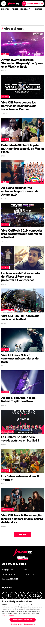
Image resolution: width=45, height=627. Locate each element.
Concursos (37, 9)
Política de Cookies (8, 615)
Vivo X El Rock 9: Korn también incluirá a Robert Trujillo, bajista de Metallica (22, 519)
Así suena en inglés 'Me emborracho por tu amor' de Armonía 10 (19, 191)
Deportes (5, 9)
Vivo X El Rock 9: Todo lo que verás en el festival (20, 317)
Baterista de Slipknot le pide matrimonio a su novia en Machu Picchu (22, 149)
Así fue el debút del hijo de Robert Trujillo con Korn (18, 399)
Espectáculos (7, 310)
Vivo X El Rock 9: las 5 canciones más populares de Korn (19, 358)
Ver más (22, 535)
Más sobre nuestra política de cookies (22, 624)
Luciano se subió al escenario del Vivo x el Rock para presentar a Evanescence (20, 277)
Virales (15, 9)
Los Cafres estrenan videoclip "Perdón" (20, 478)
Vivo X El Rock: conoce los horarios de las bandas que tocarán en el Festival (18, 106)
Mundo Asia (25, 9)
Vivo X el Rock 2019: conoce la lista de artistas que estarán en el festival (21, 234)
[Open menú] (3, 3)
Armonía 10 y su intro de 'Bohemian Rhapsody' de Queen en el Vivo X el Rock (22, 63)
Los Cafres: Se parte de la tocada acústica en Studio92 (20, 438)
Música (5, 97)
